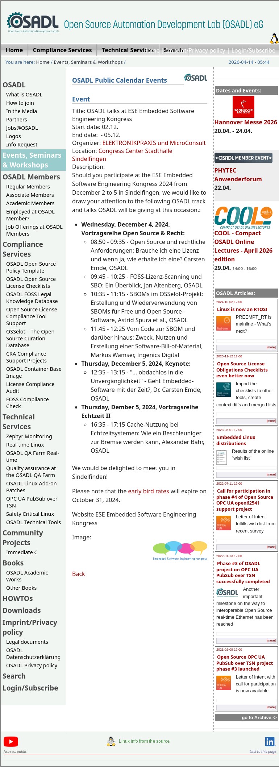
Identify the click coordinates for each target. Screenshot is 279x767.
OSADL (14, 85)
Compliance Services (23, 249)
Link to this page (263, 751)
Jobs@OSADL (22, 127)
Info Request (21, 144)
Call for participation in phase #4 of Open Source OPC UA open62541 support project (244, 500)
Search (14, 676)
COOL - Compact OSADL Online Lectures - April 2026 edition (244, 243)
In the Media (21, 111)
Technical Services (19, 421)
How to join (20, 102)
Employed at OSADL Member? (30, 215)
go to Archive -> (259, 717)
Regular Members (28, 186)
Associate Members (30, 194)
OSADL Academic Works (27, 576)
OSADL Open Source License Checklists (31, 282)
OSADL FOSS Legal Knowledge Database (32, 297)
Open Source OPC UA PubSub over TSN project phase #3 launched (244, 663)
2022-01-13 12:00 (229, 556)
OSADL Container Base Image (34, 372)
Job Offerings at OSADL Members (34, 230)
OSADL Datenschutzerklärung (33, 653)
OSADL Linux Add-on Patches (31, 487)
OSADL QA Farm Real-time (32, 456)
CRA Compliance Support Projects (26, 357)
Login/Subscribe (253, 50)
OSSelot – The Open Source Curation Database (30, 338)
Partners (16, 119)
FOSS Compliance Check (27, 403)
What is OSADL (24, 94)
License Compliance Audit (30, 387)
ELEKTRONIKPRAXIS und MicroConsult (154, 143)
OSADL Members (31, 177)
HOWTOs (18, 598)
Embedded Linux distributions (235, 440)
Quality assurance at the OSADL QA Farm (31, 471)
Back (78, 574)
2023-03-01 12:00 (229, 430)
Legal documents (27, 641)
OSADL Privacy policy (31, 665)
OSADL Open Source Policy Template (31, 267)
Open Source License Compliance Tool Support (31, 316)
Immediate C (22, 552)
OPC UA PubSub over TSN (32, 502)
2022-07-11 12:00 (229, 483)
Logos (13, 136)
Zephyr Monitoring (29, 436)
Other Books (21, 587)
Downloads (22, 610)
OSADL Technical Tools (33, 522)
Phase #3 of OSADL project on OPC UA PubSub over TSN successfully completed (243, 572)
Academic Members (30, 203)
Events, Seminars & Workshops (88, 62)
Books (13, 563)
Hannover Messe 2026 (246, 119)
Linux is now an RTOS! (242, 309)
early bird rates (149, 491)
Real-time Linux (25, 444)
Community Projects (23, 537)
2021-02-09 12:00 (229, 649)
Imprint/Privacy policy (195, 50)
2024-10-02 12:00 (229, 302)
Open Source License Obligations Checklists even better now (242, 369)
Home (151, 50)
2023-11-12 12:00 (229, 356)
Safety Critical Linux (30, 513)
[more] (271, 347)
